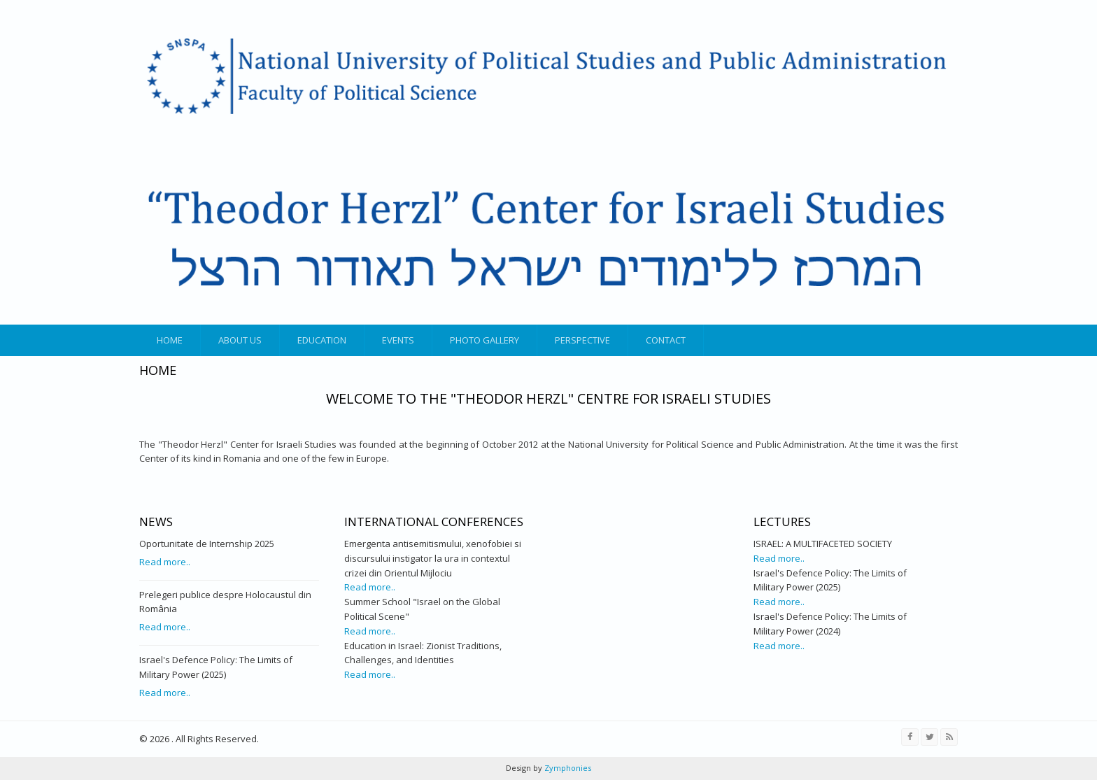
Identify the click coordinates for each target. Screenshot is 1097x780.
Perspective (582, 340)
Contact (666, 340)
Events (398, 340)
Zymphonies (566, 768)
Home (170, 340)
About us (240, 340)
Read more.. (164, 561)
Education (321, 340)
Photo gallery (484, 340)
